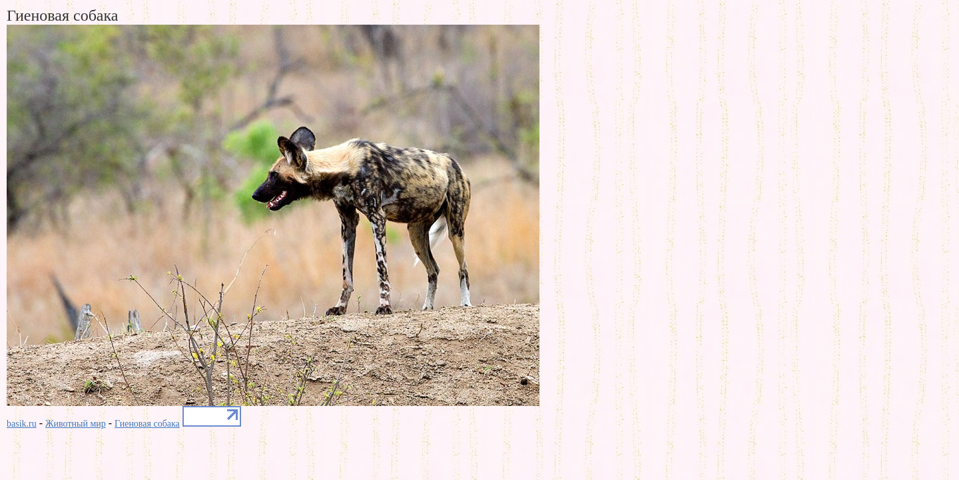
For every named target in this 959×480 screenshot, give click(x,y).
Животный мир (75, 424)
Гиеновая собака (147, 424)
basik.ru (22, 424)
